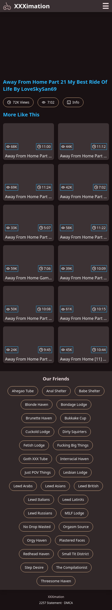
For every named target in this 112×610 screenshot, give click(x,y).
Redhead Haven (36, 553)
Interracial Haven (74, 458)
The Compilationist (71, 567)
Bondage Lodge (74, 404)
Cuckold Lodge (37, 431)
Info (73, 102)
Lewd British (88, 486)
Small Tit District (75, 553)
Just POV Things (38, 472)
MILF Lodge (74, 513)
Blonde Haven (36, 404)
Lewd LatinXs (73, 499)
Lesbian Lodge (75, 472)
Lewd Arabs (23, 486)
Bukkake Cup (75, 418)
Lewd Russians (40, 513)
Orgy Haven (37, 540)
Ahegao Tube (23, 390)
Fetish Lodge (34, 445)
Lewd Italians (39, 499)
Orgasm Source (76, 526)
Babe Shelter (89, 390)
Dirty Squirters (75, 431)
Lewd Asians (55, 486)
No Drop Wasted (36, 526)
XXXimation (26, 6)
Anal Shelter (56, 390)
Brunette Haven (39, 418)
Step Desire (34, 567)
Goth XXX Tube (35, 458)
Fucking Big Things (73, 445)
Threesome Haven (56, 581)
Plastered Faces (72, 540)
